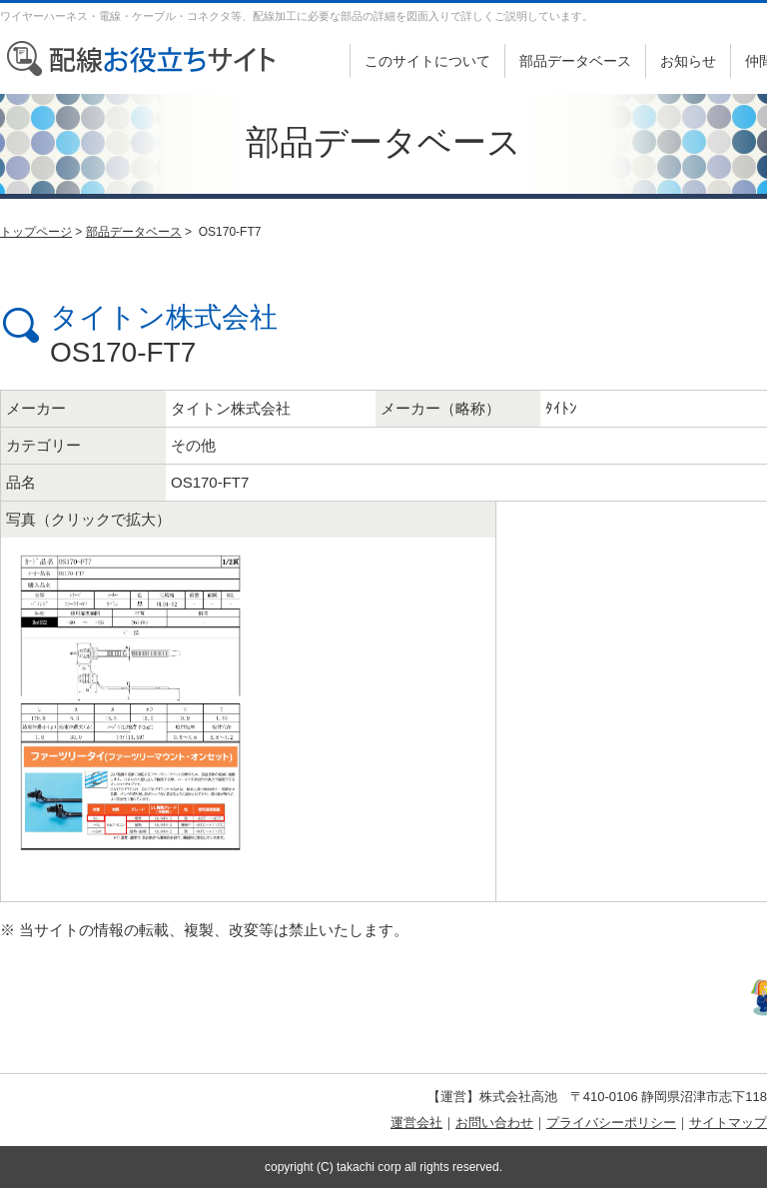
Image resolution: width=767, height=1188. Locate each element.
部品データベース (575, 61)
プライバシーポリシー (611, 1122)
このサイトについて (427, 61)
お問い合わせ (494, 1122)
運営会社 (416, 1122)
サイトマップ (728, 1122)
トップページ (36, 232)
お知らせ (688, 61)
